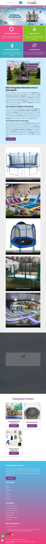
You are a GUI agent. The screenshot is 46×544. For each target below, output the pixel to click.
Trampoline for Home (11, 506)
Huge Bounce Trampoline (12, 517)
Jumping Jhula (9, 519)
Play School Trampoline (11, 510)
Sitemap (8, 497)
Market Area (8, 499)
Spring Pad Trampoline (32, 422)
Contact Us (8, 494)
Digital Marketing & (30, 541)
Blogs (7, 492)
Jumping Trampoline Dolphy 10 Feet (14, 449)
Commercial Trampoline (11, 508)
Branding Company (10, 543)
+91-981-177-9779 (6, 6)
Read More (10, 139)
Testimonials (9, 490)
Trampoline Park (10, 515)
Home (7, 485)
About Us (8, 487)
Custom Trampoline (10, 512)
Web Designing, (22, 541)
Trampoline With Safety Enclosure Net (14, 422)
